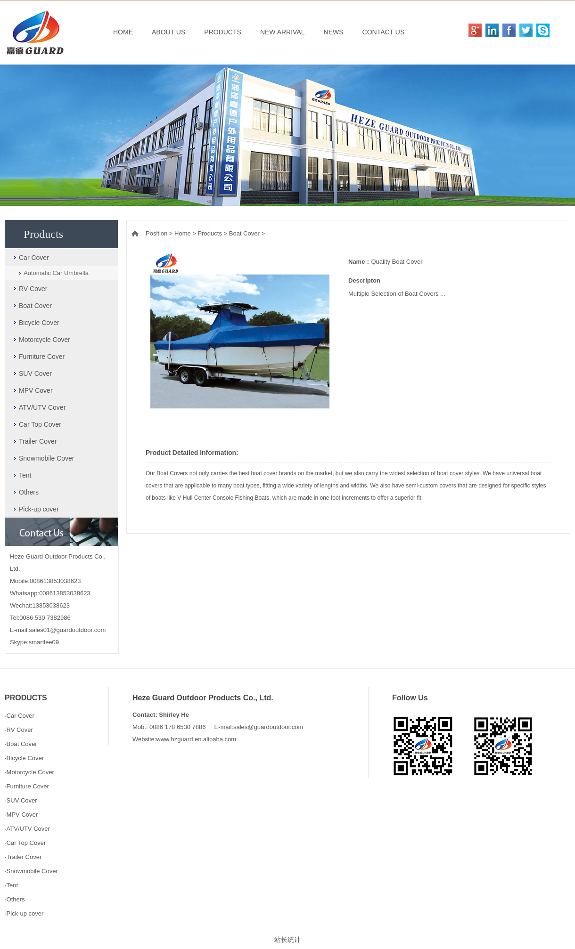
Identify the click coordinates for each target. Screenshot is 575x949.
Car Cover (34, 257)
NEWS (334, 32)
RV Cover (33, 288)
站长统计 (287, 939)
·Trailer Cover (23, 856)
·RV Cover (19, 729)
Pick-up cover (39, 509)
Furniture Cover (42, 356)
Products (210, 233)
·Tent (11, 885)
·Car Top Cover (25, 842)
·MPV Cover (21, 814)
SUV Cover (35, 373)
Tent (25, 475)
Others (29, 492)
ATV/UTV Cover (42, 407)
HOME (123, 32)
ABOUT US (168, 32)
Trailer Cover (38, 441)
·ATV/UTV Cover (27, 828)
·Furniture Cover (27, 786)
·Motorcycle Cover (29, 772)
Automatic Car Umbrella (56, 272)
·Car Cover (19, 715)
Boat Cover (35, 305)
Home (182, 233)
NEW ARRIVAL (282, 32)
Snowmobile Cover (46, 458)
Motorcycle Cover (44, 339)
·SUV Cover (21, 800)
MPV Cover (36, 390)
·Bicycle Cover (24, 758)
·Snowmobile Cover (31, 871)
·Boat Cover (21, 743)
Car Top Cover (40, 424)
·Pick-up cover (24, 913)
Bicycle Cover (39, 322)
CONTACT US (383, 32)
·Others (15, 899)
